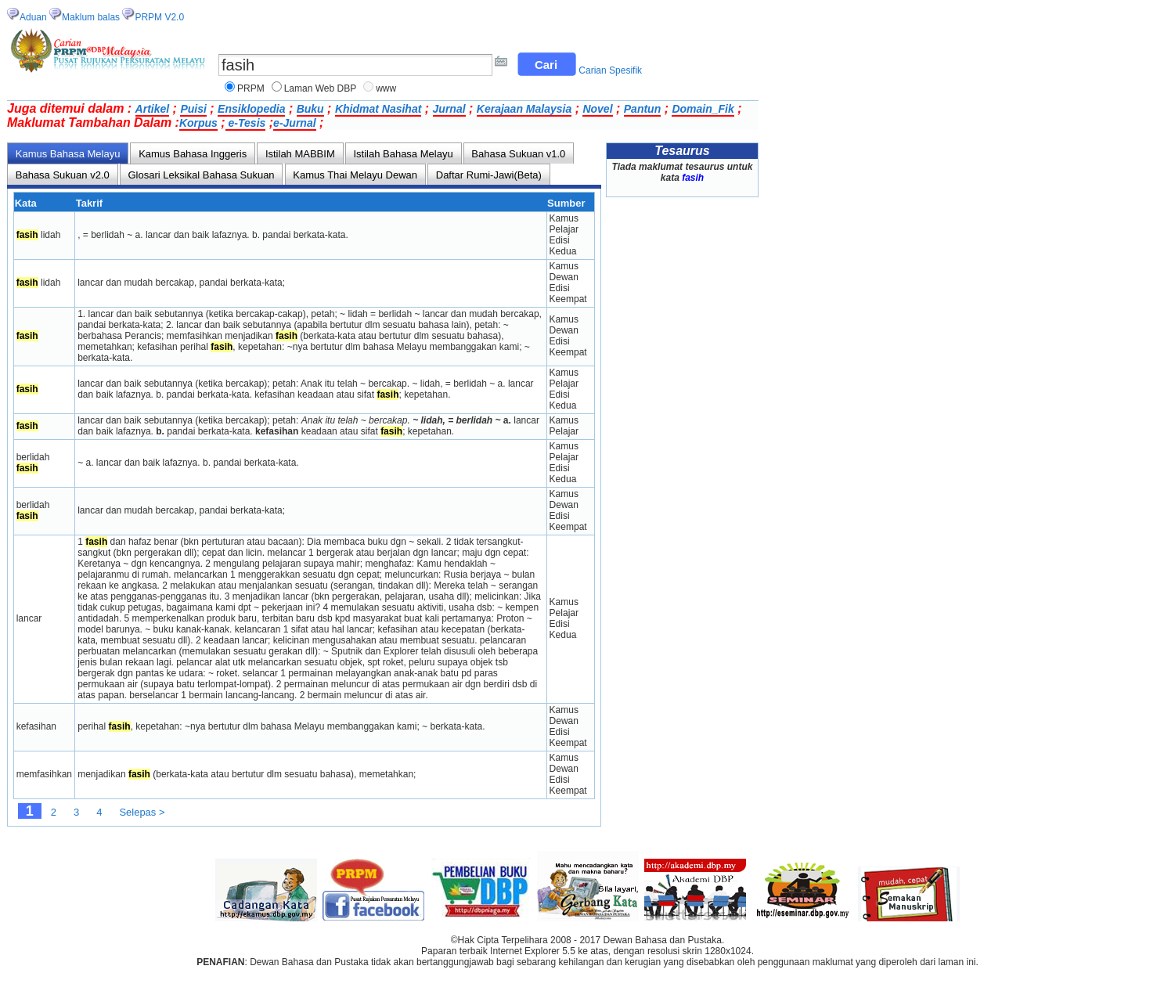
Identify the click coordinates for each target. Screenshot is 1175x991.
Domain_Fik (702, 109)
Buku (310, 109)
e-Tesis (245, 123)
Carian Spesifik (610, 70)
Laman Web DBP (320, 88)
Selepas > (141, 812)
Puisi (193, 109)
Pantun (642, 109)
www (386, 88)
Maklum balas (91, 17)
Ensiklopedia (251, 109)
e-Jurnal (294, 123)
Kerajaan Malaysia (524, 109)
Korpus (198, 123)
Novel (597, 109)
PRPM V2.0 (159, 17)
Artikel (152, 109)
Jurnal (449, 109)
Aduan (33, 17)
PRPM (251, 88)
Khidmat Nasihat (378, 109)
